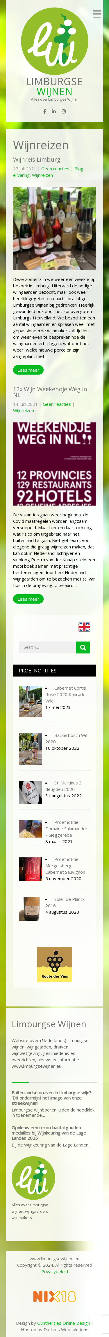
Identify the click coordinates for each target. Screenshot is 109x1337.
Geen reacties (55, 169)
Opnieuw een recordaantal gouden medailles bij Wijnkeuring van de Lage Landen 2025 (49, 1133)
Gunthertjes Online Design (63, 1323)
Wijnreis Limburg (36, 159)
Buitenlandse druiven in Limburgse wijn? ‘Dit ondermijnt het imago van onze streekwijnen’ (51, 1098)
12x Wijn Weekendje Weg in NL (50, 392)
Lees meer (28, 370)
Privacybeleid (54, 1271)
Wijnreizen (42, 175)
